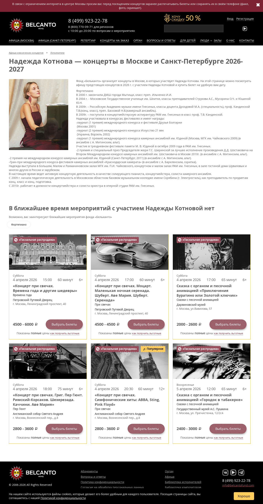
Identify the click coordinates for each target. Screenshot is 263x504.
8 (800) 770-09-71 (80, 27)
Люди (204, 40)
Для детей (188, 40)
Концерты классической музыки (32, 25)
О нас (230, 40)
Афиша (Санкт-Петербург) (57, 40)
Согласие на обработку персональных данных (112, 487)
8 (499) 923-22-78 (87, 20)
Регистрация (245, 19)
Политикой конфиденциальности (63, 498)
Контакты (246, 40)
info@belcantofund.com (238, 485)
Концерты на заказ (114, 40)
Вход (230, 19)
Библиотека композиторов (183, 487)
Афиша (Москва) (21, 40)
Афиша (169, 477)
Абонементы (89, 471)
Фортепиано (18, 224)
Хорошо (244, 496)
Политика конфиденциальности (102, 482)
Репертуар (88, 40)
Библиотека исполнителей (183, 482)
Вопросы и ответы (161, 40)
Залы (217, 40)
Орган (137, 40)
